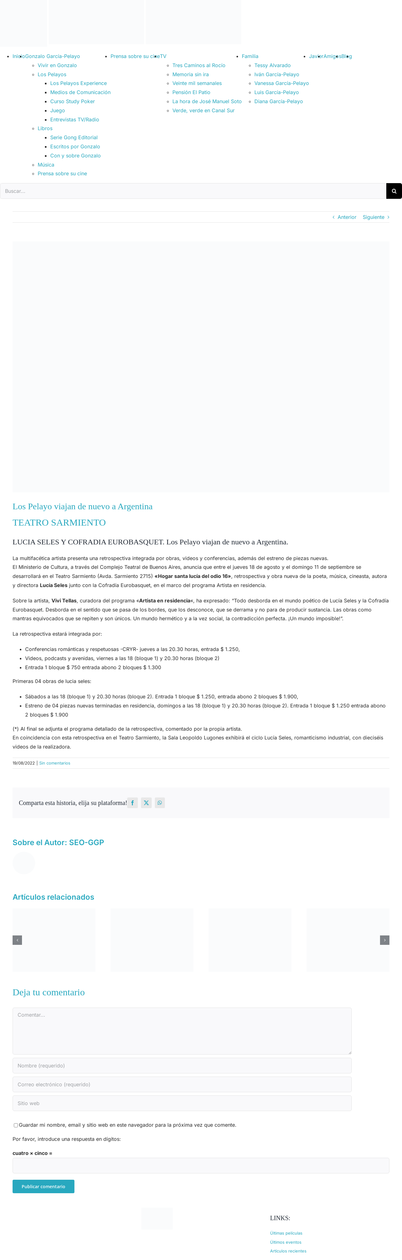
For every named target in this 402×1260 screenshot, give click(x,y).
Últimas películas (286, 1233)
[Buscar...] (193, 191)
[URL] (182, 1103)
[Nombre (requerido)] (182, 1065)
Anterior (347, 217)
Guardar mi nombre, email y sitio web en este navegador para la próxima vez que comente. (127, 1125)
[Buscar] (394, 191)
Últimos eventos (286, 1242)
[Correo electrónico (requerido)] (182, 1084)
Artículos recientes (288, 1250)
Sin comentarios (54, 762)
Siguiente (373, 217)
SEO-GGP (86, 842)
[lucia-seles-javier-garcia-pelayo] (201, 366)
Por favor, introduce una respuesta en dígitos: (67, 1139)
